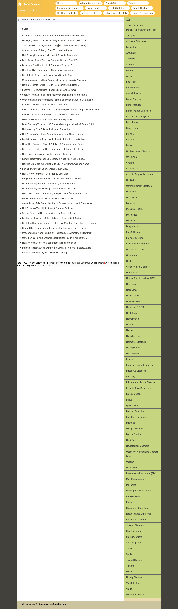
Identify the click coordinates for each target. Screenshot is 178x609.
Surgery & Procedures (142, 13)
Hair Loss (51, 19)
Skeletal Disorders (135, 525)
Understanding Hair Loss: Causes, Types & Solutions (48, 183)
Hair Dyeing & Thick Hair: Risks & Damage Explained (48, 208)
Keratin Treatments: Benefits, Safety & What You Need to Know (53, 159)
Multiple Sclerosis (135, 428)
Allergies (130, 35)
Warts (129, 589)
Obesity (130, 461)
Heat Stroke (132, 313)
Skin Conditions (134, 531)
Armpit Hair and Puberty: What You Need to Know (47, 50)
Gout (128, 261)
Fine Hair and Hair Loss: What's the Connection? (46, 104)
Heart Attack (132, 295)
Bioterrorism (132, 87)
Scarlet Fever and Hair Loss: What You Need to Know (48, 213)
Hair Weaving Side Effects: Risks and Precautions (47, 129)
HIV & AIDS (131, 272)
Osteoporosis (133, 467)
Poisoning (131, 485)
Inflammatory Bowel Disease (140, 382)
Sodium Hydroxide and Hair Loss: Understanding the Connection (54, 94)
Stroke (129, 554)
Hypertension (133, 336)
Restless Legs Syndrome (138, 513)
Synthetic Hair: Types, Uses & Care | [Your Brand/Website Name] (54, 45)
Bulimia (130, 134)
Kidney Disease (134, 394)
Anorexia (130, 58)
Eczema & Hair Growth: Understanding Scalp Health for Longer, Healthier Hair (61, 109)
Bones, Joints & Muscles (138, 110)
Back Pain (131, 81)
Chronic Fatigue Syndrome (139, 174)
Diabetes (130, 203)
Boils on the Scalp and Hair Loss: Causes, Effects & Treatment (53, 149)
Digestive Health (134, 209)
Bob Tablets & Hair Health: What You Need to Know (47, 75)
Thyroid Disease (134, 560)
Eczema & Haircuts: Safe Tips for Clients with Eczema (49, 90)
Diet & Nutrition (117, 8)
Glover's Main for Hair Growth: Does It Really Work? (47, 119)
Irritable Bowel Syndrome (138, 388)
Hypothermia (132, 353)
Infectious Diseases (136, 370)
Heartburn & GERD (135, 307)
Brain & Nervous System (138, 116)
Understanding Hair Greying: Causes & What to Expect (49, 188)
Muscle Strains (133, 434)
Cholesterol (132, 168)
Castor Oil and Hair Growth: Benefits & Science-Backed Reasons (54, 35)
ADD (128, 19)
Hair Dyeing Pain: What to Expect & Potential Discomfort (50, 55)
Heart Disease (133, 301)
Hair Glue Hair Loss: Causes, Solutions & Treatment (48, 70)
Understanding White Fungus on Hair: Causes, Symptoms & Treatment (57, 233)
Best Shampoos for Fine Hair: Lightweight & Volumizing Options (54, 139)
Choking (130, 162)
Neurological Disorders (137, 446)
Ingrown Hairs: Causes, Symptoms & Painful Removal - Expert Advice (56, 247)
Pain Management (135, 479)
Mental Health (89, 13)
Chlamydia (131, 157)
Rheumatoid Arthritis (136, 519)
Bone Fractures (133, 105)
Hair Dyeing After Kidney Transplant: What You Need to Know (52, 134)
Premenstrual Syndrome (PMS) (141, 473)
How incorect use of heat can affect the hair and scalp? (50, 242)
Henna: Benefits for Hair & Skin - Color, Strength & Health (50, 85)
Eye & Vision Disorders (137, 243)
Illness (129, 359)
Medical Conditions (136, 411)
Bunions (130, 139)
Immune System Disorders (139, 365)
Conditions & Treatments (69, 8)
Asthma (130, 70)
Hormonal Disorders (136, 342)
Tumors (130, 565)
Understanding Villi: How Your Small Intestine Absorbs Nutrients (54, 80)
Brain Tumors (133, 122)
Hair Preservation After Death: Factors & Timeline (47, 154)
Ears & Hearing (133, 232)
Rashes (130, 502)
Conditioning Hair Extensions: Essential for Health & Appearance (54, 238)
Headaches (132, 290)
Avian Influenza (134, 93)
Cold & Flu (131, 180)
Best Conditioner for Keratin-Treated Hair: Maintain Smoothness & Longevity (60, 223)
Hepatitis (130, 324)
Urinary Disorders (135, 577)
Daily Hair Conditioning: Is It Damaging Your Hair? (47, 65)
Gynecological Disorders (138, 266)
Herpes (129, 330)
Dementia (131, 47)
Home (60, 3)
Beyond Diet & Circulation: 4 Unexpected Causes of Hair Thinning (54, 228)
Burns (129, 145)
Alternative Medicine (90, 3)
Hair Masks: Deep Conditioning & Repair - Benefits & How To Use (54, 193)
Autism (129, 76)
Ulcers (129, 571)
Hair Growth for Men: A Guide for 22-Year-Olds (45, 173)
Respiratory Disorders (137, 508)
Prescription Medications (138, 490)
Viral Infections (133, 583)
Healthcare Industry (67, 13)
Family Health (140, 8)
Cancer (132, 3)
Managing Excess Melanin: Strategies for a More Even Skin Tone (54, 40)
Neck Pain (131, 440)
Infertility (130, 376)
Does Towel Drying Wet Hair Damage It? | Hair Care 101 (49, 60)
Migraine (130, 423)
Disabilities (131, 214)
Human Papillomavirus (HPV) (141, 278)
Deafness (131, 191)
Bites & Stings (112, 3)
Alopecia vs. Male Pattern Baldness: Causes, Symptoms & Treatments (57, 203)
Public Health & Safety (116, 13)
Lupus (129, 399)
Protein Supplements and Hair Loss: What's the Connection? (52, 114)
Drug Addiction (133, 226)
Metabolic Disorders (136, 417)
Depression (132, 197)
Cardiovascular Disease (138, 151)
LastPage (85, 263)
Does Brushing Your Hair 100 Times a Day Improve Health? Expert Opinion (59, 124)
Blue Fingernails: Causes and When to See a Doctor (48, 198)
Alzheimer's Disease (136, 41)
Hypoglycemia (133, 347)
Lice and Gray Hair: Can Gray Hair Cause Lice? (45, 168)
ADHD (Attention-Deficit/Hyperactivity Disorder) (141, 27)
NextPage (75, 263)
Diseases (130, 220)
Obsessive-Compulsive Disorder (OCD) (142, 453)
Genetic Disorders (135, 249)
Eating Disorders (134, 238)
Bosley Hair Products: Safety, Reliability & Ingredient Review (52, 218)
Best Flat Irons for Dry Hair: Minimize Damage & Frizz (48, 252)
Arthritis (130, 64)
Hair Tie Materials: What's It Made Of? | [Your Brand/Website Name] (55, 164)
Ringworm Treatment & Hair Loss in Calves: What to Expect (51, 178)
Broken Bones (133, 128)
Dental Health (93, 8)
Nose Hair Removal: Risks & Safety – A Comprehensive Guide (53, 144)
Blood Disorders (134, 99)
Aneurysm (131, 53)
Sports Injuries (133, 542)
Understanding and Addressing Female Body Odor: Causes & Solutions (57, 99)
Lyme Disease (133, 405)
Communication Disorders (139, 186)
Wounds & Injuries (135, 594)
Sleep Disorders (134, 537)
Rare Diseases (133, 496)
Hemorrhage (132, 318)
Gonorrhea (131, 255)
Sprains (130, 548)
